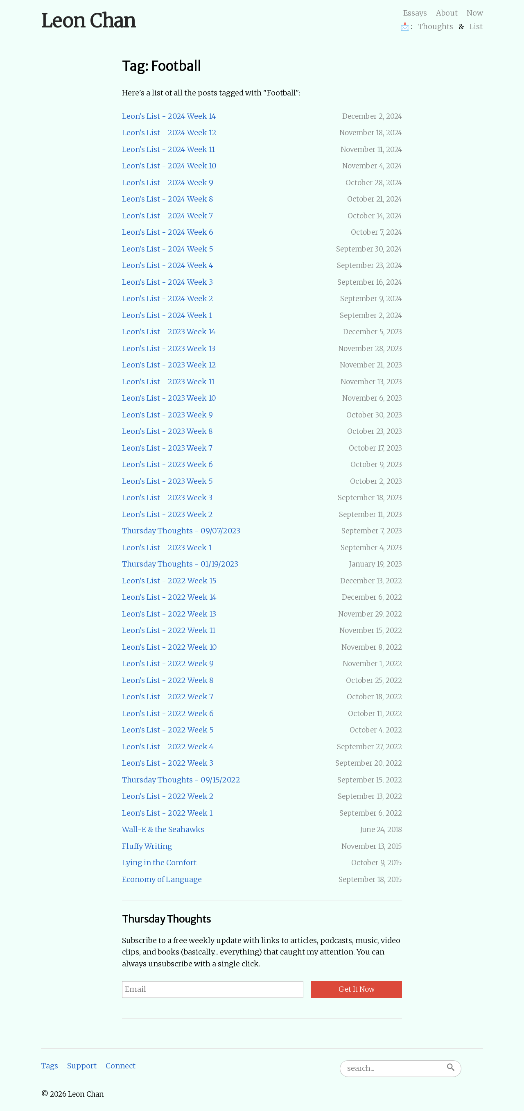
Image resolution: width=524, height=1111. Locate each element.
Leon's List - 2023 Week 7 (167, 448)
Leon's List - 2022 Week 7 (167, 696)
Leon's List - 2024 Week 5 (167, 249)
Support (82, 1065)
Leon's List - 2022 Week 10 (169, 647)
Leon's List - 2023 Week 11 (168, 381)
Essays (415, 13)
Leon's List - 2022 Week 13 (169, 614)
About (447, 13)
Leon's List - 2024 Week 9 (167, 182)
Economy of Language (162, 879)
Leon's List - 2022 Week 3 (167, 763)
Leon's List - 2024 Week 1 (167, 315)
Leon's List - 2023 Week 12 (169, 365)
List (476, 26)
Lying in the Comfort (159, 862)
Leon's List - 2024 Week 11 (168, 149)
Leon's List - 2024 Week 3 (167, 282)
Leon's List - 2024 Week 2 (167, 298)
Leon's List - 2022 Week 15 (169, 580)
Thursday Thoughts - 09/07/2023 (181, 530)
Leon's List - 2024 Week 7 (167, 215)
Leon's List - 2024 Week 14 (169, 116)
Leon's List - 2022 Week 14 (169, 597)
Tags (49, 1065)
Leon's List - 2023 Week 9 (167, 414)
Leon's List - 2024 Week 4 (167, 265)
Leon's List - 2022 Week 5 (168, 730)
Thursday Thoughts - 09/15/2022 (181, 780)
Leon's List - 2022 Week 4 (168, 746)
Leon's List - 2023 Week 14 (169, 331)
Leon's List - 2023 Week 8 (167, 431)
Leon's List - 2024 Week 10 (169, 165)
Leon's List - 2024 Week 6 (167, 232)
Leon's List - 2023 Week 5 (167, 481)
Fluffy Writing (147, 846)
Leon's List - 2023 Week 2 (167, 514)
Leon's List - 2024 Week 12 (169, 132)
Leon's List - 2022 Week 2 (168, 796)
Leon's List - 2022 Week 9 (168, 663)
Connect (121, 1065)
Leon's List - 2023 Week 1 (167, 547)
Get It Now (357, 989)
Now (475, 13)
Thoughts (435, 26)
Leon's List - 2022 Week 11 (168, 630)
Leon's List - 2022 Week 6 (168, 713)
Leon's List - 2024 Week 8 (167, 199)
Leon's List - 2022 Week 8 (168, 680)
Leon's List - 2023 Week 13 (168, 348)
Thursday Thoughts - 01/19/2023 (180, 564)
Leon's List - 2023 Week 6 (167, 464)
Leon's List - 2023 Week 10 (169, 398)
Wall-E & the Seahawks (163, 829)
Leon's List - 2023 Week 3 (167, 497)
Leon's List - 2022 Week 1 (167, 813)
